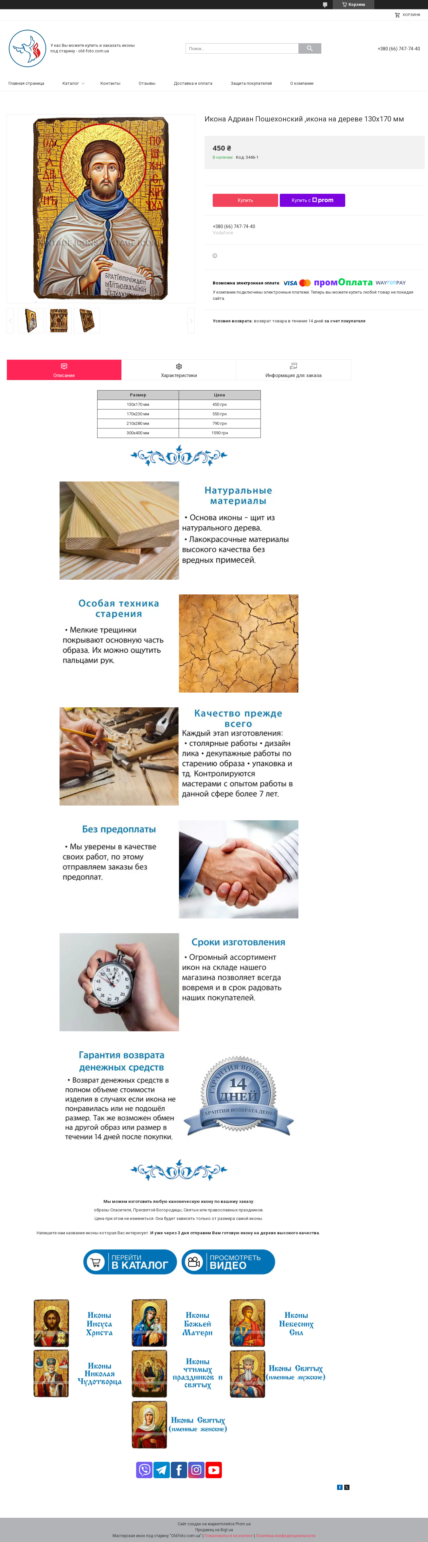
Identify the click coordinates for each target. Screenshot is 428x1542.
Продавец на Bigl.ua (214, 1530)
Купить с (312, 200)
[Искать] (309, 48)
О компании (301, 83)
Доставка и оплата (193, 83)
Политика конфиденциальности (285, 1535)
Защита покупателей (251, 83)
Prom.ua (243, 1524)
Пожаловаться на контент (229, 1535)
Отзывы (147, 83)
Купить (245, 200)
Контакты (110, 83)
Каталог (70, 83)
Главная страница (26, 83)
